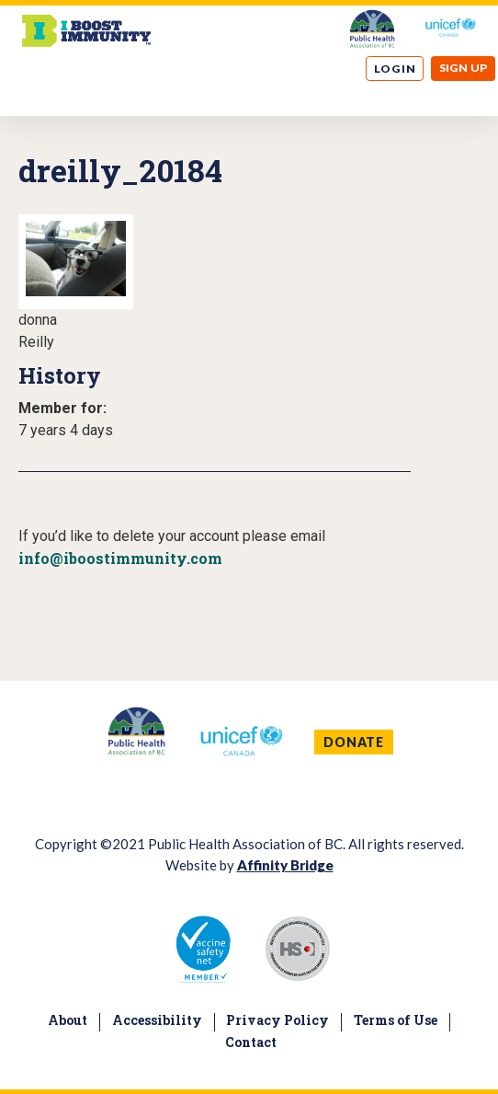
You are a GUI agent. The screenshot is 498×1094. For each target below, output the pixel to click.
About (67, 1020)
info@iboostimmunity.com (120, 558)
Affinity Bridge (285, 865)
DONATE (353, 742)
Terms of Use (395, 1020)
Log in (395, 68)
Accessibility (157, 1020)
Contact (251, 1042)
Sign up (463, 68)
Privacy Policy (277, 1020)
